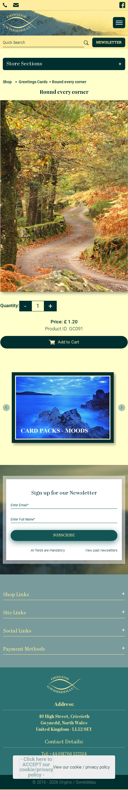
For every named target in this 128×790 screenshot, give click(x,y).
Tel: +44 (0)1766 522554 (64, 754)
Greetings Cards (33, 82)
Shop (7, 82)
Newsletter (109, 42)
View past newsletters (101, 550)
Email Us (15, 5)
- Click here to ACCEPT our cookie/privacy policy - (36, 767)
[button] (64, 64)
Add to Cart (64, 342)
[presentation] (6, 407)
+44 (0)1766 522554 (5, 5)
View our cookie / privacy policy (81, 767)
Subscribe (64, 535)
